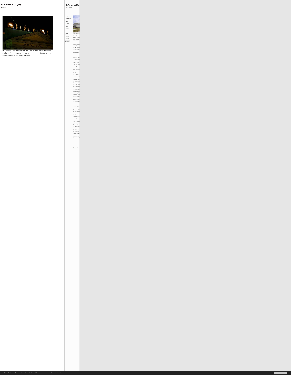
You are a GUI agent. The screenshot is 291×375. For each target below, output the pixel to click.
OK (280, 373)
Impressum (44, 373)
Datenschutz (50, 373)
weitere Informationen (61, 373)
